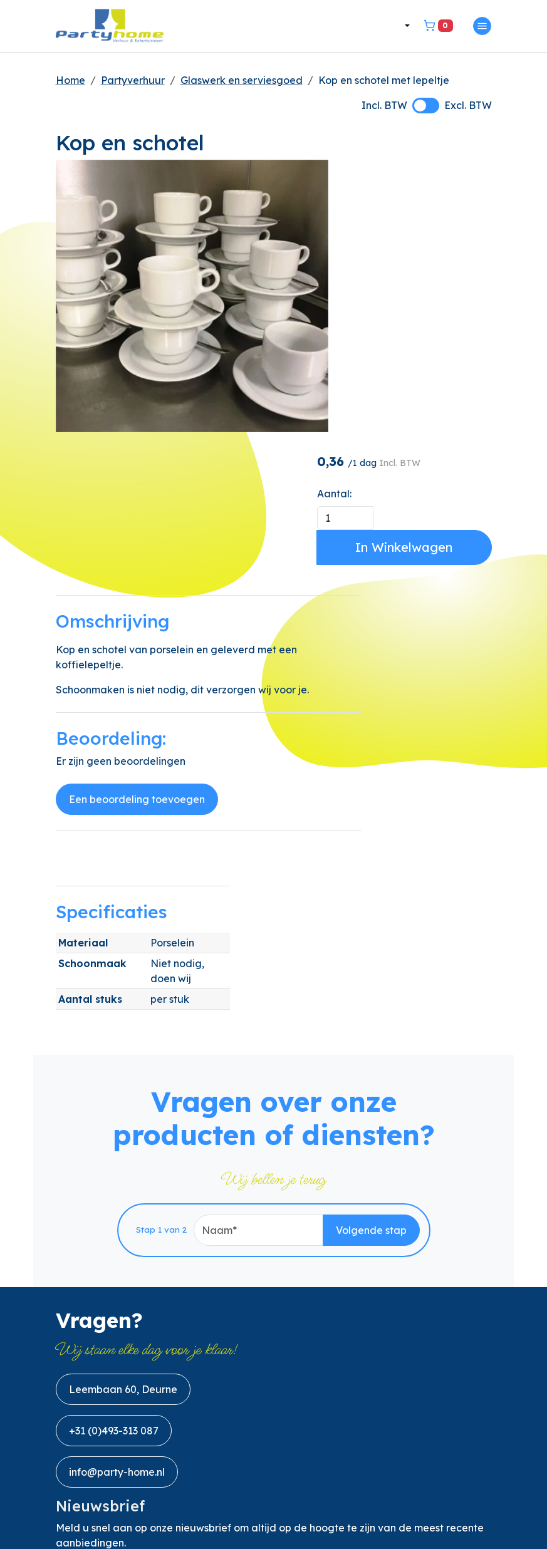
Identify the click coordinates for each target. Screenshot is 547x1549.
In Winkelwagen (422, 267)
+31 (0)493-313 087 (114, 1108)
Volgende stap (371, 905)
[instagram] (156, 1487)
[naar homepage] (112, 26)
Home (70, 81)
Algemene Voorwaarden (115, 1373)
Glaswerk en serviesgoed (241, 81)
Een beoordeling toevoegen (137, 633)
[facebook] (66, 1487)
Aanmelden (445, 1258)
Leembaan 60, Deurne (123, 1066)
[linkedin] (126, 1487)
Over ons (77, 1338)
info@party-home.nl (117, 1149)
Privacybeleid (89, 1408)
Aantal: (370, 213)
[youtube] (96, 1487)
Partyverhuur (133, 81)
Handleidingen (92, 1443)
